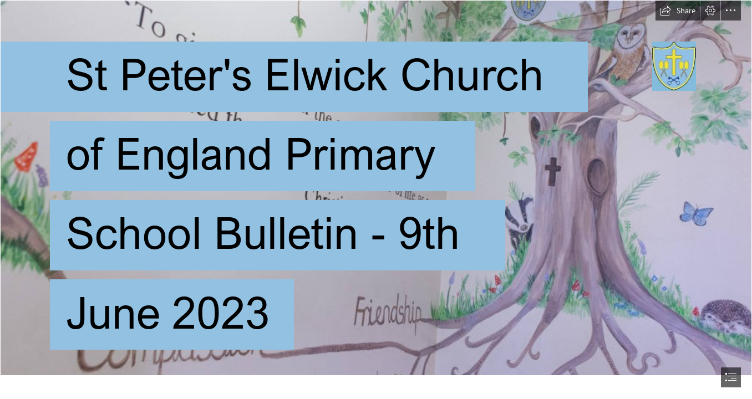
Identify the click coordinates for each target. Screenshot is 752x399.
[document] (376, 199)
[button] (678, 11)
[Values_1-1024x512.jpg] (376, 188)
